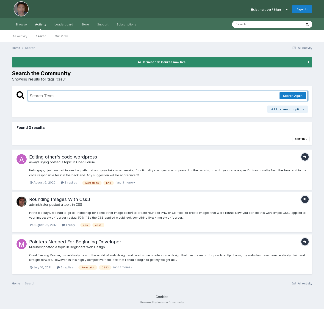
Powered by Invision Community (162, 302)
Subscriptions (126, 24)
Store (85, 24)
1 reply (68, 225)
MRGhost (36, 247)
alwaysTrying (39, 162)
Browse (21, 24)
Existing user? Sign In (269, 9)
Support (102, 24)
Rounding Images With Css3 (59, 199)
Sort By (301, 139)
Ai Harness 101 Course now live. (162, 62)
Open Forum (85, 162)
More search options (287, 109)
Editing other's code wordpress (63, 157)
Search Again (292, 95)
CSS (79, 204)
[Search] (254, 24)
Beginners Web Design (87, 247)
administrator (38, 204)
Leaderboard (64, 24)
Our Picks (62, 36)
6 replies (65, 267)
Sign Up (302, 9)
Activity (40, 26)
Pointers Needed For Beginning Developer (75, 242)
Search (41, 36)
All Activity (20, 36)
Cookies (162, 297)
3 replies (69, 182)
